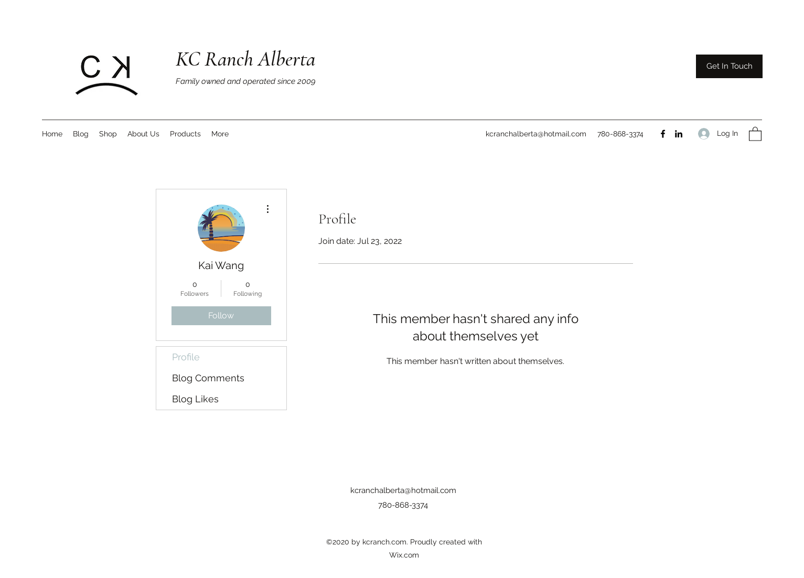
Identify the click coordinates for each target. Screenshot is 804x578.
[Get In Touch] (729, 66)
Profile (186, 356)
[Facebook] (663, 134)
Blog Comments (208, 377)
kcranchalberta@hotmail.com (536, 134)
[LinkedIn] (678, 134)
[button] (755, 133)
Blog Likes (195, 398)
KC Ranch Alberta (245, 58)
